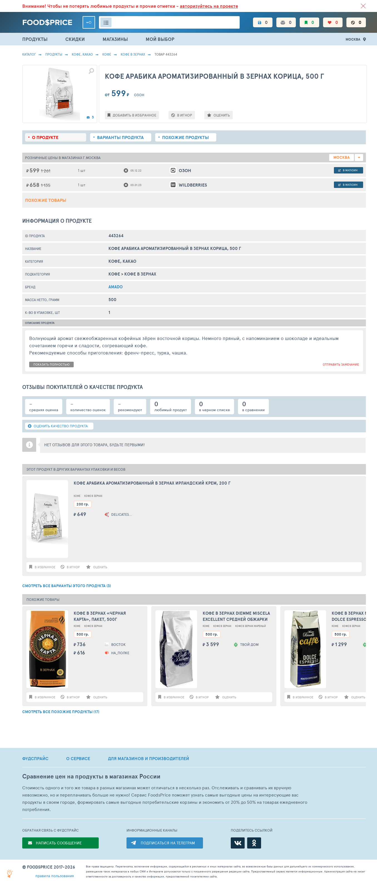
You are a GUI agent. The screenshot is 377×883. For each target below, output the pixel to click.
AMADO (115, 287)
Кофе (106, 54)
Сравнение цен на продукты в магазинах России (91, 776)
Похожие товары (45, 200)
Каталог (29, 54)
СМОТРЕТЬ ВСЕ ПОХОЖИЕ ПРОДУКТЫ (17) (60, 712)
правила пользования (54, 875)
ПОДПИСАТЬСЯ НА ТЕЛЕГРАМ (168, 842)
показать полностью (51, 364)
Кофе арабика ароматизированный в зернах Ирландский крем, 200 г (152, 483)
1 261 (45, 170)
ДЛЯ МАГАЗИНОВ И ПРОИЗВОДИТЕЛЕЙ (148, 758)
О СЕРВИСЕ (78, 758)
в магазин (348, 170)
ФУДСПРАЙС (35, 758)
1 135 (45, 185)
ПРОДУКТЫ (35, 39)
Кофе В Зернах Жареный (250, 626)
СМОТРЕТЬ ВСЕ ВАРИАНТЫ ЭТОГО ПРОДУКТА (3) (66, 586)
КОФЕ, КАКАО (82, 54)
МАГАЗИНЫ (115, 39)
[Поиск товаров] (169, 22)
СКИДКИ (75, 39)
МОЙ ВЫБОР (160, 39)
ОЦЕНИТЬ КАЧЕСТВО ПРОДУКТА (58, 425)
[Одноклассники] (254, 843)
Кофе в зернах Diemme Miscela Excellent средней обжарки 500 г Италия (236, 616)
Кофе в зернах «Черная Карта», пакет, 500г (100, 616)
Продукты (53, 54)
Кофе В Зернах (133, 54)
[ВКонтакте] (238, 843)
